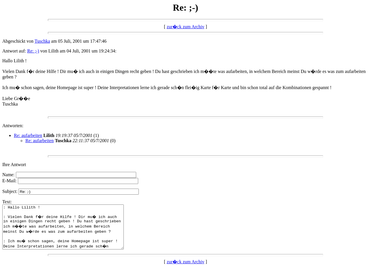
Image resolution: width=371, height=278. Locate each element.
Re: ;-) (33, 50)
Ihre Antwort (14, 164)
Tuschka (42, 41)
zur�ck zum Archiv (186, 26)
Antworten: (12, 125)
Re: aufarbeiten (28, 135)
